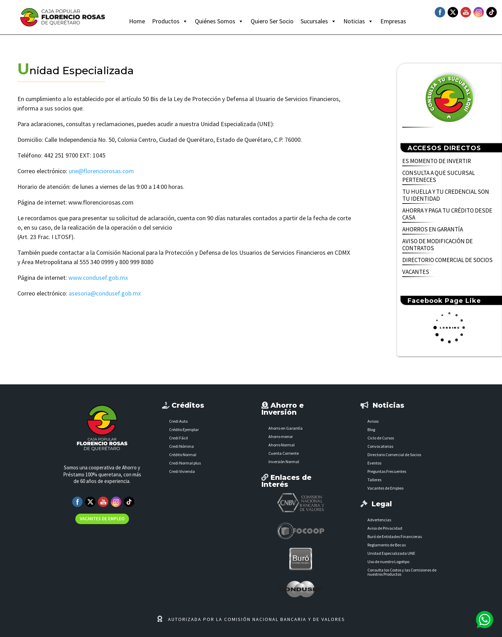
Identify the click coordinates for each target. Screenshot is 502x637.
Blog (371, 429)
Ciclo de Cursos (380, 437)
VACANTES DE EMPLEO (102, 519)
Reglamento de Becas (386, 544)
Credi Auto (178, 421)
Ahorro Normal (281, 444)
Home (137, 21)
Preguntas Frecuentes (386, 471)
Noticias (358, 21)
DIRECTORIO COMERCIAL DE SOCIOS (447, 260)
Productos (170, 21)
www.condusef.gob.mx (98, 278)
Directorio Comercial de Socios (394, 454)
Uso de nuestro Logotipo (388, 561)
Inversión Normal (283, 461)
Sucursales (318, 21)
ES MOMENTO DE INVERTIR (436, 161)
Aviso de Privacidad (384, 528)
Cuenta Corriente (283, 453)
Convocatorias (380, 446)
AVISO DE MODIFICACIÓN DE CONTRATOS (437, 245)
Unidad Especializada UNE (391, 553)
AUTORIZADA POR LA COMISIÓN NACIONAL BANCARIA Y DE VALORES (256, 619)
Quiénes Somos (219, 21)
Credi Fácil (178, 437)
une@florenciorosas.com (101, 171)
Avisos (373, 421)
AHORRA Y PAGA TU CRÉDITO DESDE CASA (447, 214)
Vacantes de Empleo (385, 488)
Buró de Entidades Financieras (394, 536)
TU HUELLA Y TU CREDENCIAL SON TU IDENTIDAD (445, 195)
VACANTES (415, 272)
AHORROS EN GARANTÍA (432, 229)
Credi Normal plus (185, 463)
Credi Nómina (181, 446)
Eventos (374, 463)
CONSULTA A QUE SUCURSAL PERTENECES (438, 176)
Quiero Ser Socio (272, 21)
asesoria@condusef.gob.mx (105, 293)
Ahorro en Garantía (285, 428)
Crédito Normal (182, 454)
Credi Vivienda (182, 471)
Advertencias (379, 519)
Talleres (374, 479)
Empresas (393, 21)
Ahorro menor (280, 436)
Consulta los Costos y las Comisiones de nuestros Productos (401, 572)
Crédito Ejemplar (184, 429)
